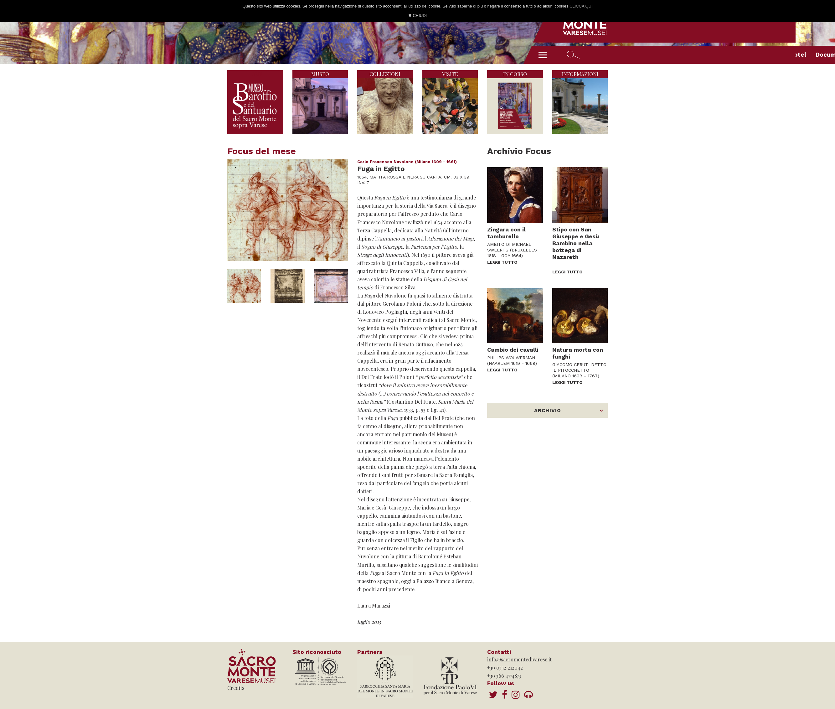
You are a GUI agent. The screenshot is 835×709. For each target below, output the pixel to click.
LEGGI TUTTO (502, 262)
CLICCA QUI (581, 6)
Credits (235, 688)
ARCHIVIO (547, 410)
